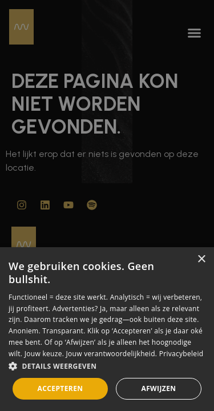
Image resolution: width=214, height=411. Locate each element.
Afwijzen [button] (158, 388)
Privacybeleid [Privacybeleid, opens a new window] (181, 353)
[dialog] (107, 329)
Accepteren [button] (60, 388)
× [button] (201, 259)
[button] (107, 366)
